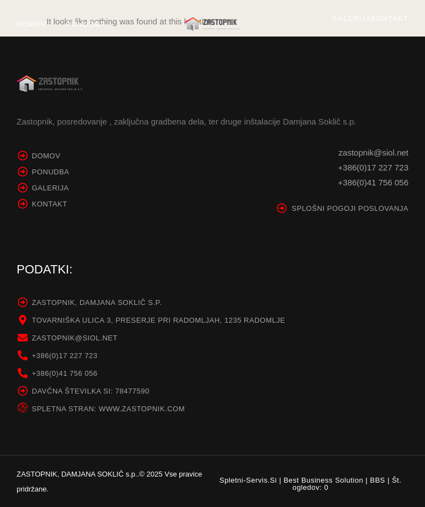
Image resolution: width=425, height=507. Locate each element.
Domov (31, 24)
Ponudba (85, 24)
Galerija (351, 18)
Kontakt (389, 18)
